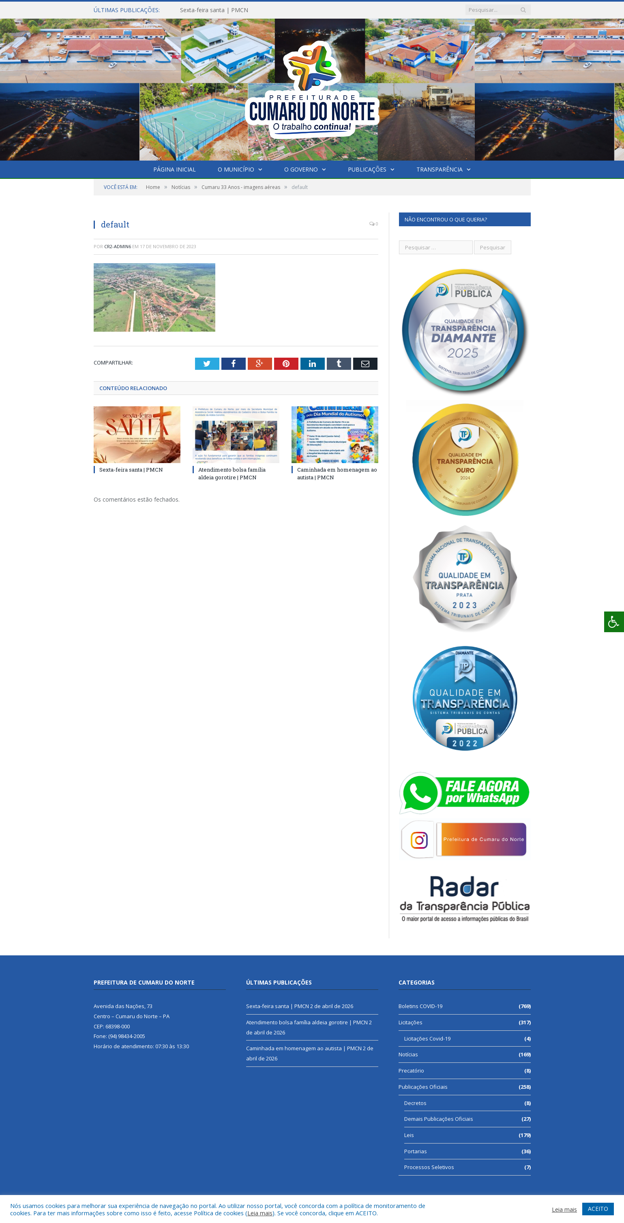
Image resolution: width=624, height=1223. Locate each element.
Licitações (410, 1022)
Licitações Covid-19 (427, 1038)
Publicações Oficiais (423, 1086)
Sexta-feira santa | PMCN (214, 10)
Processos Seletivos (429, 1167)
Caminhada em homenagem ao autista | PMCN (304, 1048)
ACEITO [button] (598, 1208)
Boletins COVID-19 (420, 1006)
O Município (236, 169)
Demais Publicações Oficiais (438, 1118)
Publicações (367, 169)
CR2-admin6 (117, 246)
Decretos (415, 1103)
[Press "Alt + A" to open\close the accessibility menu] (614, 622)
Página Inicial (174, 169)
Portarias (415, 1151)
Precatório (411, 1070)
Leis (409, 1135)
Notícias (408, 1054)
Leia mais (259, 1213)
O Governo (301, 169)
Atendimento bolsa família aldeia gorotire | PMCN (232, 473)
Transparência (439, 169)
